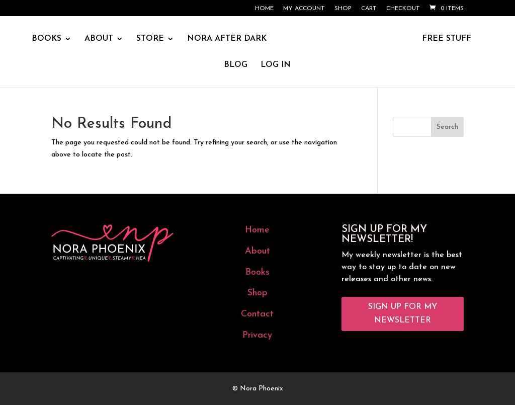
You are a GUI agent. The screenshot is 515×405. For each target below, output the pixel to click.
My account (304, 9)
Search (447, 127)
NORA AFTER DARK (227, 39)
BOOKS (46, 39)
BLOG (235, 65)
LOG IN (276, 65)
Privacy (257, 335)
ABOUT (98, 39)
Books (257, 272)
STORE (150, 39)
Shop (343, 9)
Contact (257, 314)
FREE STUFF (446, 39)
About (257, 251)
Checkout (403, 9)
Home (264, 9)
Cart (369, 9)
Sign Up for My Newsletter (402, 314)
